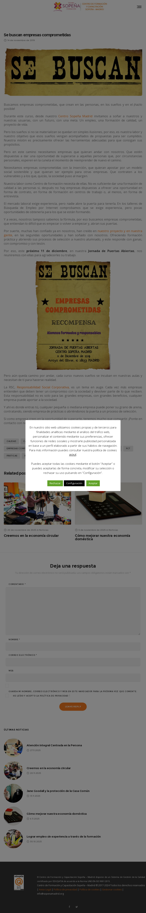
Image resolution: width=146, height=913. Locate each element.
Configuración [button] (74, 483)
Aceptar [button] (93, 483)
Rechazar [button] (55, 483)
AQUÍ (72, 455)
